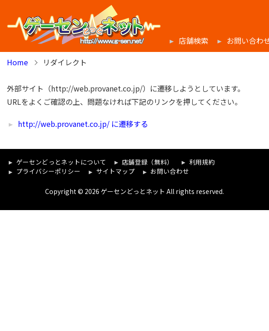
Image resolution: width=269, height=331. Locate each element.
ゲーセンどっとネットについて (61, 162)
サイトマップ (115, 171)
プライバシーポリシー (48, 171)
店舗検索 (193, 40)
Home (17, 62)
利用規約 (202, 162)
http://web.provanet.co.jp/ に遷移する (83, 124)
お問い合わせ (169, 171)
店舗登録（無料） (147, 162)
